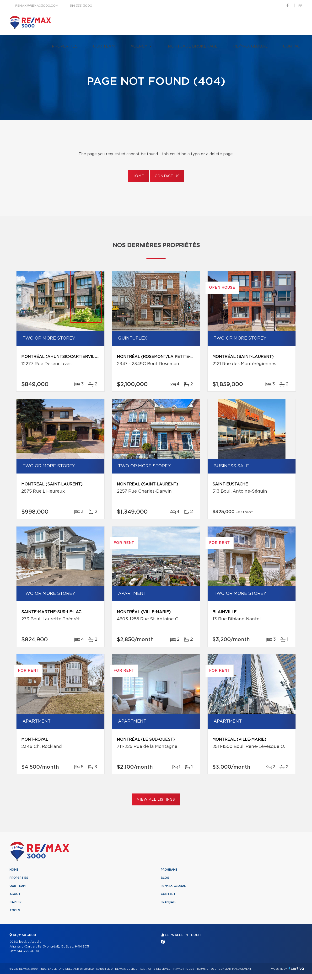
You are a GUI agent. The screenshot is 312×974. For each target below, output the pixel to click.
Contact (292, 46)
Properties (65, 46)
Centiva (296, 968)
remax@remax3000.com (36, 5)
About (15, 894)
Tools (15, 910)
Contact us (167, 176)
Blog (165, 877)
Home (138, 176)
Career (16, 902)
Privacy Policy (183, 969)
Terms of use (206, 969)
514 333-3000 (81, 5)
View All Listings (156, 799)
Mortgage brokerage (193, 46)
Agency (138, 46)
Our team (104, 46)
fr (300, 5)
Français (168, 902)
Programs (169, 869)
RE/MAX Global (250, 46)
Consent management (235, 969)
